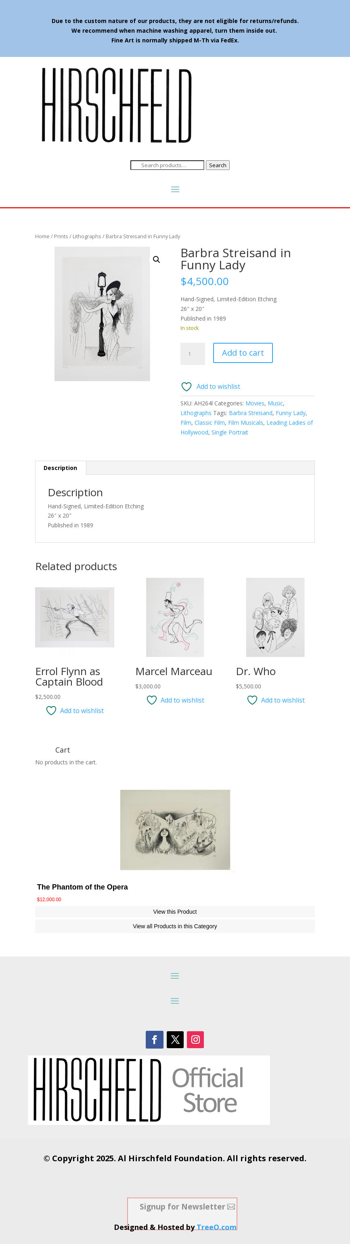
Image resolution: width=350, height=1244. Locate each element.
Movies (254, 403)
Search (217, 165)
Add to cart (243, 352)
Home (42, 236)
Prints (61, 236)
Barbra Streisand (250, 413)
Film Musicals (245, 422)
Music (275, 403)
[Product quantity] (192, 354)
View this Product (175, 911)
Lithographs (87, 236)
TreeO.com (217, 1227)
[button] (156, 259)
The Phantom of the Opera (82, 887)
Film (185, 422)
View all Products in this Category (175, 926)
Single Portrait (230, 432)
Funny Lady (291, 413)
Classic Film (210, 422)
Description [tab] (60, 468)
